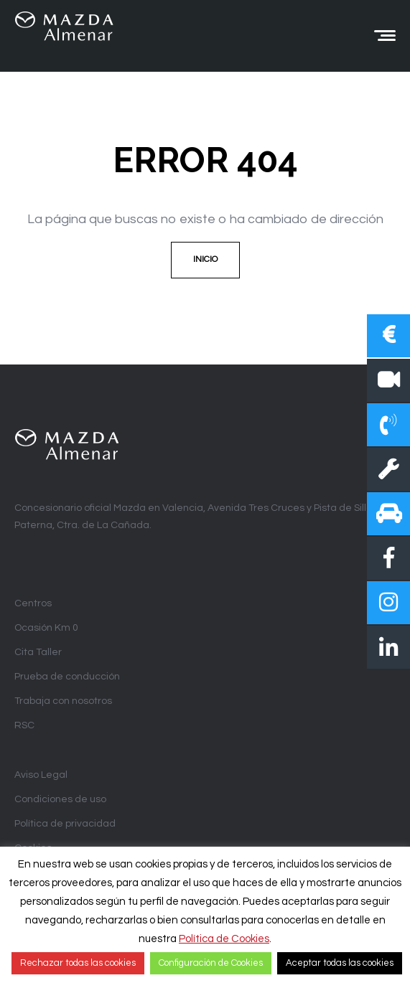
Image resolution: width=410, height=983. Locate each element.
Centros (33, 603)
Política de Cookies (224, 938)
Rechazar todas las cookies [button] (78, 963)
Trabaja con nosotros (63, 701)
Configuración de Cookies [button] (211, 963)
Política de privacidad (65, 824)
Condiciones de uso (60, 799)
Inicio (205, 259)
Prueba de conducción (67, 677)
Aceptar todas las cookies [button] (339, 963)
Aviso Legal (40, 775)
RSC (24, 725)
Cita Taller (38, 652)
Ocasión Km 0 (46, 628)
